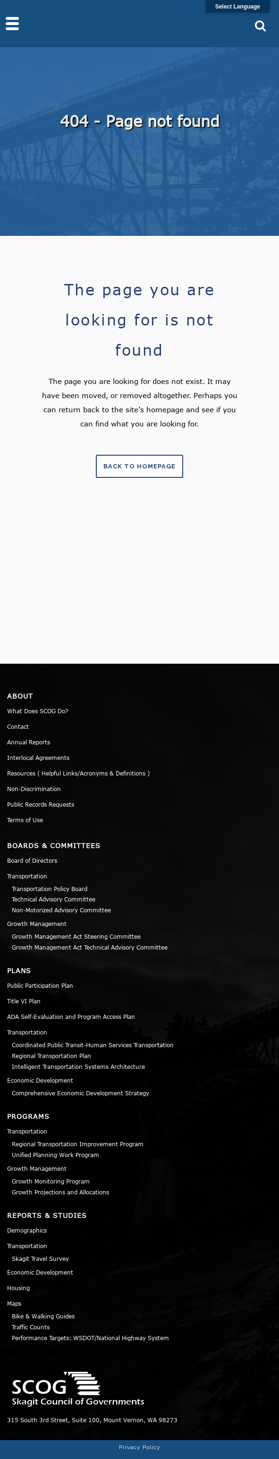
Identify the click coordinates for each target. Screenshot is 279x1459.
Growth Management (37, 923)
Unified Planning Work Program (55, 1154)
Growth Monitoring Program (51, 1181)
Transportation (27, 876)
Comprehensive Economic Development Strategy (80, 1093)
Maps (14, 1303)
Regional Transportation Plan (51, 1055)
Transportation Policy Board (49, 888)
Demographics (27, 1230)
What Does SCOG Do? (37, 711)
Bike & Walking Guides (43, 1316)
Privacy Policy (140, 1447)
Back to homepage (139, 466)
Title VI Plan (24, 1001)
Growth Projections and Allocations (60, 1192)
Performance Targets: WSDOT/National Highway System (90, 1337)
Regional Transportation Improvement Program (78, 1144)
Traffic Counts (31, 1327)
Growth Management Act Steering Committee (76, 936)
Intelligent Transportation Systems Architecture (78, 1066)
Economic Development (40, 1080)
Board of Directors (32, 860)
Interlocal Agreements (38, 757)
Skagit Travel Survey (40, 1258)
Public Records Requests (40, 804)
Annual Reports (28, 742)
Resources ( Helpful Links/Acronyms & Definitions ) (78, 773)
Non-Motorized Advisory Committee (61, 910)
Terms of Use (25, 820)
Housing (18, 1287)
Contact (18, 726)
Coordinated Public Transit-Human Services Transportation (93, 1045)
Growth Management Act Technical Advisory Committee (90, 947)
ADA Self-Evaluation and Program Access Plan (71, 1016)
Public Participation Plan (40, 985)
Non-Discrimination (34, 788)
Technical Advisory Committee (53, 899)
